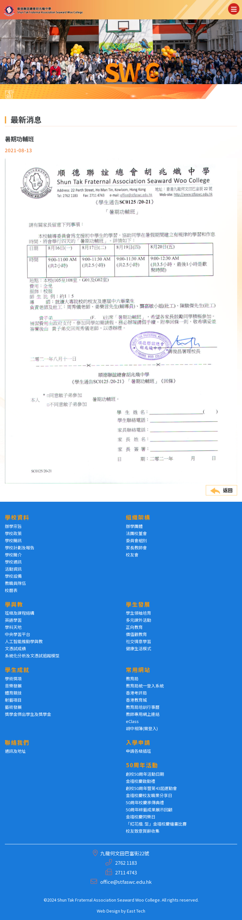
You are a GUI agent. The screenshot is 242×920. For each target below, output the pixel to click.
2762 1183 (126, 862)
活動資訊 (13, 569)
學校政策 (13, 533)
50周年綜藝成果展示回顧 (149, 809)
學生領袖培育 (138, 613)
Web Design (108, 911)
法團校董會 (136, 533)
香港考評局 (136, 693)
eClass (132, 721)
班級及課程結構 (19, 613)
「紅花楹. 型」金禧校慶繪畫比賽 (156, 824)
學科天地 (13, 627)
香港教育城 (136, 700)
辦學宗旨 (13, 526)
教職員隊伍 (15, 583)
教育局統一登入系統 (145, 686)
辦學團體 (134, 526)
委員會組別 (136, 540)
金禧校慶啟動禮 (140, 781)
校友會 (132, 555)
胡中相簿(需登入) (142, 728)
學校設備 (13, 576)
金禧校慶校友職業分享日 (149, 795)
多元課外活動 (138, 620)
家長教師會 (136, 547)
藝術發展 (13, 707)
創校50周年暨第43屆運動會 (151, 788)
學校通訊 (13, 562)
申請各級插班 (138, 751)
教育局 (132, 678)
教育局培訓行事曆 (143, 707)
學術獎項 (13, 678)
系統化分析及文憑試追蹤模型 (32, 655)
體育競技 (13, 693)
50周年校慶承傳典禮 (145, 802)
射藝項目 (13, 700)
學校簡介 (13, 555)
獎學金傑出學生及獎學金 (28, 714)
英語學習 (13, 620)
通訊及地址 (15, 751)
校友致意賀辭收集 (143, 831)
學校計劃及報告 (19, 547)
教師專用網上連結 (143, 714)
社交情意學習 (138, 641)
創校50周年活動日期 (145, 774)
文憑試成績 (15, 648)
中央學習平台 (17, 634)
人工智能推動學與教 (24, 641)
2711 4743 (126, 872)
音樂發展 (13, 686)
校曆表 (11, 590)
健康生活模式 (138, 648)
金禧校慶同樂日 (140, 817)
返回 (221, 501)
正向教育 (134, 627)
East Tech (136, 911)
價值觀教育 (136, 634)
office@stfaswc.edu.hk (126, 881)
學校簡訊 (13, 540)
